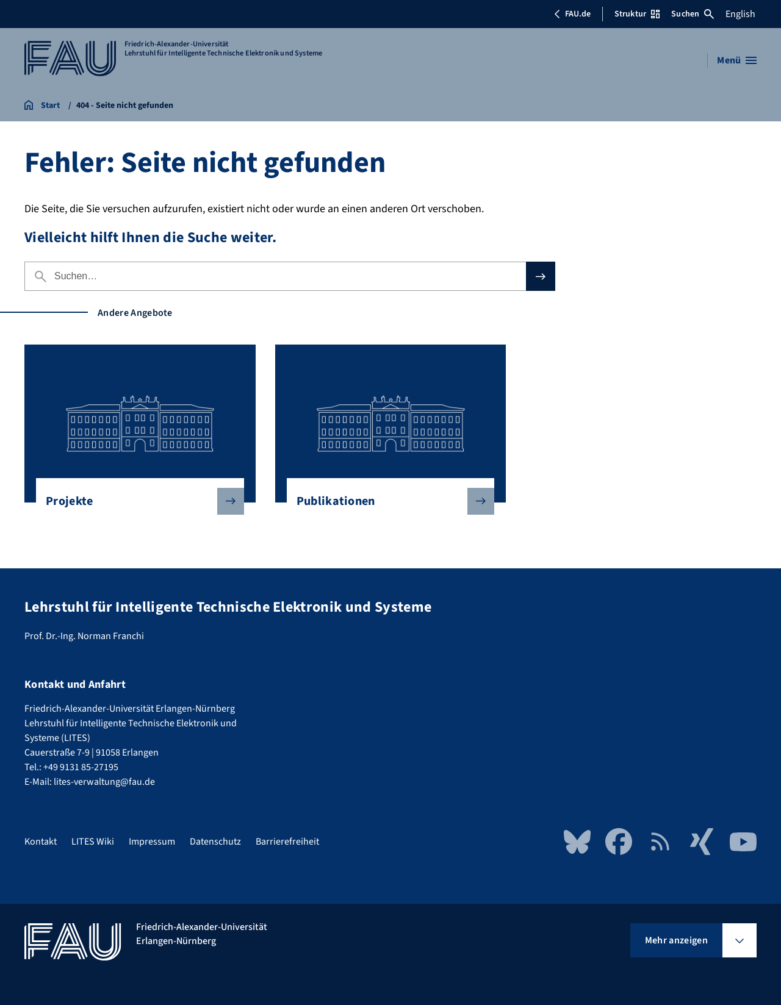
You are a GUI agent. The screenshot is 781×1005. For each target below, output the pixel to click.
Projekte (135, 501)
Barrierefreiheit (287, 841)
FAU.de (572, 14)
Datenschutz (215, 841)
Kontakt (40, 841)
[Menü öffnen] (737, 60)
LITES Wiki (92, 841)
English (740, 14)
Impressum (152, 841)
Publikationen (386, 501)
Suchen (692, 14)
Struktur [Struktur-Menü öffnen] (637, 14)
